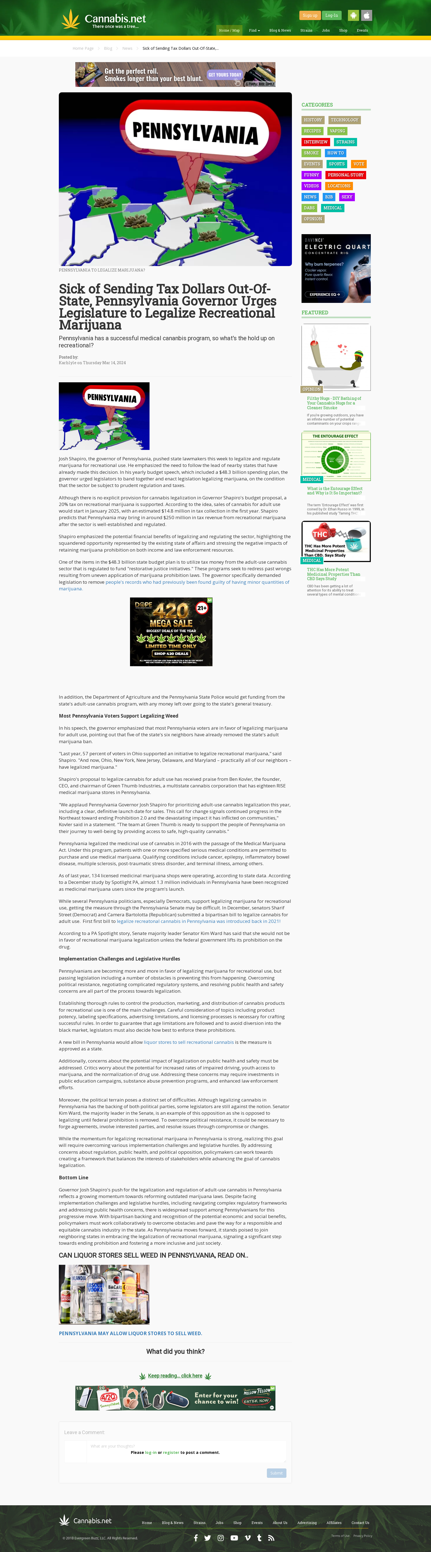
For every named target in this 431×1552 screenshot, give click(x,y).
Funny (311, 175)
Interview (316, 142)
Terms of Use (340, 1536)
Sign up (310, 15)
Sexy (347, 197)
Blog (108, 48)
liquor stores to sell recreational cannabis (189, 1042)
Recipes (312, 131)
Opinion (313, 219)
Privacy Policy (362, 1536)
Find (254, 30)
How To (335, 153)
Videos (311, 186)
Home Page (83, 48)
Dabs (309, 208)
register (171, 1452)
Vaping (337, 131)
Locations (339, 186)
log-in (151, 1452)
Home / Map (229, 30)
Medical (333, 208)
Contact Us (360, 1522)
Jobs (326, 30)
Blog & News (280, 30)
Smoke (311, 153)
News (127, 48)
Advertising (307, 1522)
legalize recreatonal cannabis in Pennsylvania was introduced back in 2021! (198, 921)
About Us (280, 1522)
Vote (358, 164)
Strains (306, 30)
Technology (344, 120)
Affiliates (334, 1522)
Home (147, 1522)
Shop (343, 30)
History (313, 120)
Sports (337, 164)
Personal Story (346, 175)
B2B (329, 197)
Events (362, 30)
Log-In (331, 15)
